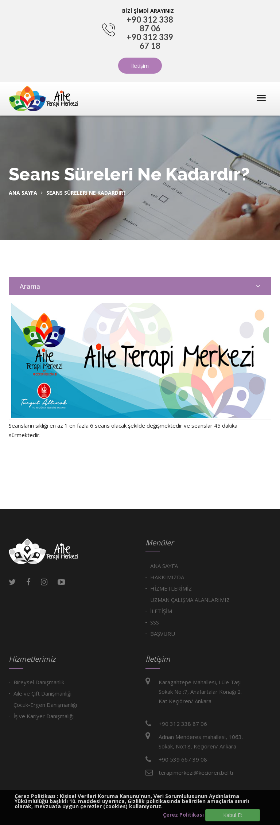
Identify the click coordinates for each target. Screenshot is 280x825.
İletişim (140, 65)
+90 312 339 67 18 (150, 41)
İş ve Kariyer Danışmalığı (43, 716)
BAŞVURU (162, 633)
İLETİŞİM (161, 611)
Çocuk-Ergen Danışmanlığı (45, 704)
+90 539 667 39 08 (183, 759)
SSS (154, 622)
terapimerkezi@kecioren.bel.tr (196, 772)
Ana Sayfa (23, 192)
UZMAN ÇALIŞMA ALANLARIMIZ (190, 599)
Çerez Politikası (183, 814)
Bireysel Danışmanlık (38, 682)
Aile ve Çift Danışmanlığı (42, 693)
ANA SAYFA (164, 565)
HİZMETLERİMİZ (171, 588)
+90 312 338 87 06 (150, 24)
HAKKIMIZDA (167, 577)
